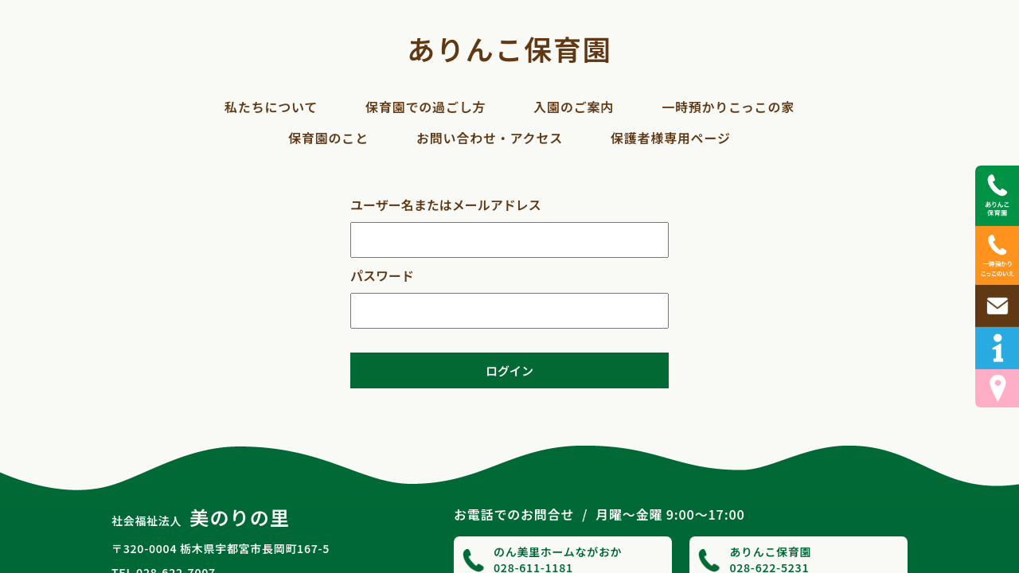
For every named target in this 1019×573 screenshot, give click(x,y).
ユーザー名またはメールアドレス (445, 204)
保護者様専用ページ (671, 137)
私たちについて (271, 106)
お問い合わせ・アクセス (489, 137)
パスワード (382, 275)
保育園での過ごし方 (425, 106)
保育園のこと (328, 137)
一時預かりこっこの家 (728, 106)
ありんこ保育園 (509, 48)
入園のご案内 (573, 106)
